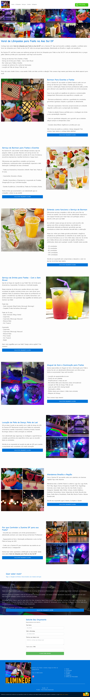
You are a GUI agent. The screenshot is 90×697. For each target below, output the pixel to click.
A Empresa (18, 4)
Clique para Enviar (45, 653)
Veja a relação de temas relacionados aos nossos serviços (23, 577)
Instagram (34, 4)
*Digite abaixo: (31, 646)
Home (12, 4)
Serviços (24, 4)
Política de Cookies (64, 694)
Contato (29, 4)
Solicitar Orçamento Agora (67, 135)
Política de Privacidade (72, 676)
